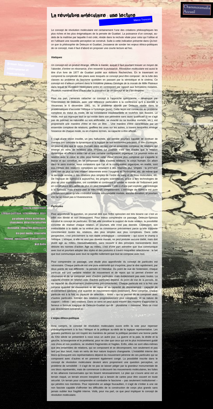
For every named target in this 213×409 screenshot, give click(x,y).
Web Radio (40, 240)
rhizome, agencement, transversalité (25, 235)
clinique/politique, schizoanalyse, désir (23, 209)
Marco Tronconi (142, 20)
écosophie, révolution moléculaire (27, 224)
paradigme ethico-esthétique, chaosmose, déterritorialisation (28, 216)
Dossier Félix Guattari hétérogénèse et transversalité (20, 68)
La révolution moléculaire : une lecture (93, 15)
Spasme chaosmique (34, 204)
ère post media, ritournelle (31, 229)
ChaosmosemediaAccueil (196, 9)
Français (185, 121)
